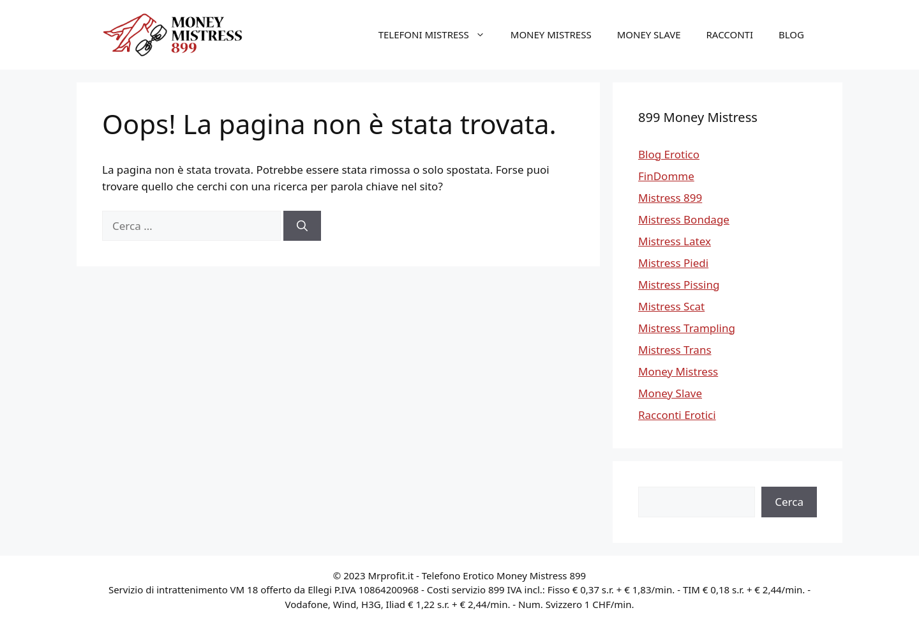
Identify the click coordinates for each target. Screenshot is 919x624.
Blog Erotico (668, 154)
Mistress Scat (671, 306)
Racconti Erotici (677, 414)
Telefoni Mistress (438, 34)
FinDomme (666, 176)
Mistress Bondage (683, 219)
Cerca (789, 501)
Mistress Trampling (686, 328)
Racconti (730, 34)
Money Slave (649, 34)
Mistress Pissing (678, 284)
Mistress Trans (675, 349)
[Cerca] (302, 226)
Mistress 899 (670, 197)
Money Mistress (551, 34)
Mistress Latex (674, 241)
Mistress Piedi (673, 262)
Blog (791, 34)
